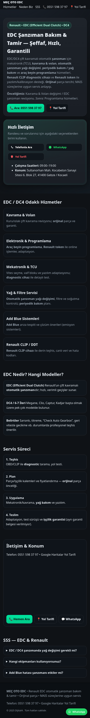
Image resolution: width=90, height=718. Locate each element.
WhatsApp (76, 711)
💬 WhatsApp (71, 619)
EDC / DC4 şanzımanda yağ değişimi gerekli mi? (43, 650)
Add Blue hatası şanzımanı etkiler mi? (36, 673)
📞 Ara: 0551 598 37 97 (25, 108)
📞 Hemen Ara (19, 619)
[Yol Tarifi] (26, 157)
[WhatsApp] (64, 147)
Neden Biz (26, 7)
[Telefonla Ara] (26, 147)
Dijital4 (19, 710)
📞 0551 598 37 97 (55, 7)
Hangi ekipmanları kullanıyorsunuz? (35, 661)
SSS (37, 7)
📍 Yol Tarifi (78, 7)
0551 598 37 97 (28, 555)
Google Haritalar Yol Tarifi (58, 555)
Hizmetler (9, 7)
